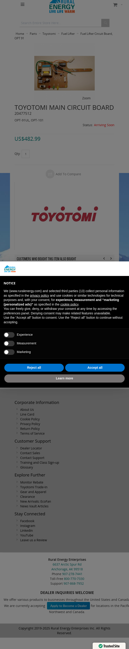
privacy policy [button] (39, 295)
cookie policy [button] (69, 304)
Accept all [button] (94, 367)
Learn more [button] (64, 378)
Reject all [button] (34, 367)
